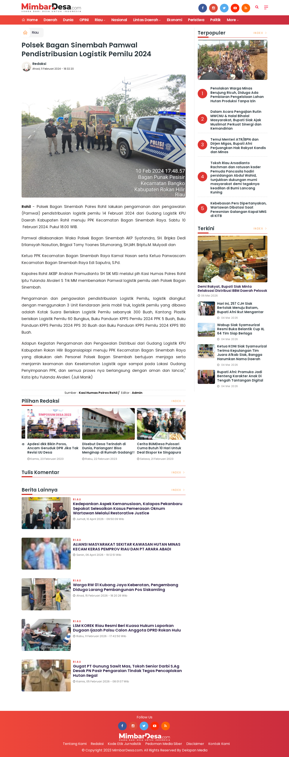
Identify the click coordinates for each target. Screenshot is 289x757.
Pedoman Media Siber (163, 743)
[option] (49, 434)
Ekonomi (174, 19)
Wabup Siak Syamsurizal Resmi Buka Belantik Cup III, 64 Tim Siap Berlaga (240, 329)
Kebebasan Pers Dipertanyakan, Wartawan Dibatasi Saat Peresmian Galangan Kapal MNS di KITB (238, 209)
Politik (215, 19)
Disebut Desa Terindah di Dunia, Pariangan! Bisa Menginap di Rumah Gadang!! (158, 448)
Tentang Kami (75, 743)
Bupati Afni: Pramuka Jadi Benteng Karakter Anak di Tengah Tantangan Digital (240, 376)
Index (179, 401)
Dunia (68, 19)
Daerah (50, 19)
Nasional (119, 19)
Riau (99, 19)
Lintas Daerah (145, 19)
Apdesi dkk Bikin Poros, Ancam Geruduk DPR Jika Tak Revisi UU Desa (103, 448)
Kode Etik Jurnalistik (124, 743)
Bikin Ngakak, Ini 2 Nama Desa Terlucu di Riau (48, 446)
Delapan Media (194, 750)
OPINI (84, 19)
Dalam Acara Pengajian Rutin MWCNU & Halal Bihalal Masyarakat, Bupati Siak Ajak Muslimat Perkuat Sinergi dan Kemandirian (235, 120)
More (231, 19)
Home (30, 19)
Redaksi (39, 63)
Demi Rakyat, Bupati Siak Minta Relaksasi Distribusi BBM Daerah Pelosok (232, 288)
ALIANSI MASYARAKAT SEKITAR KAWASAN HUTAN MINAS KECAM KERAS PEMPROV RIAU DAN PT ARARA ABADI (126, 547)
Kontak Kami (219, 743)
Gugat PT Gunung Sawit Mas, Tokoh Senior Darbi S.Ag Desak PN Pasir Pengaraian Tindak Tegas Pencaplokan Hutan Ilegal (127, 670)
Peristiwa (196, 19)
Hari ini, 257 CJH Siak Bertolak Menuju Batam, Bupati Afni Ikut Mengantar (240, 307)
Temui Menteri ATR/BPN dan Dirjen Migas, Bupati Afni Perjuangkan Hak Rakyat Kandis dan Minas (238, 145)
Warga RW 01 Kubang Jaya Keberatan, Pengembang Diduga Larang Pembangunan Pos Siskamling (125, 587)
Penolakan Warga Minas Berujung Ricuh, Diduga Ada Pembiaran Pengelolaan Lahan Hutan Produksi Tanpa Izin (237, 94)
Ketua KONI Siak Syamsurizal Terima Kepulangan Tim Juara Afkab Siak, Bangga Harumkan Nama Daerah (242, 352)
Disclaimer (195, 743)
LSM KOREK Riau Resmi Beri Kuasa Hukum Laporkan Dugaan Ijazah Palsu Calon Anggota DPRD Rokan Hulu (127, 628)
